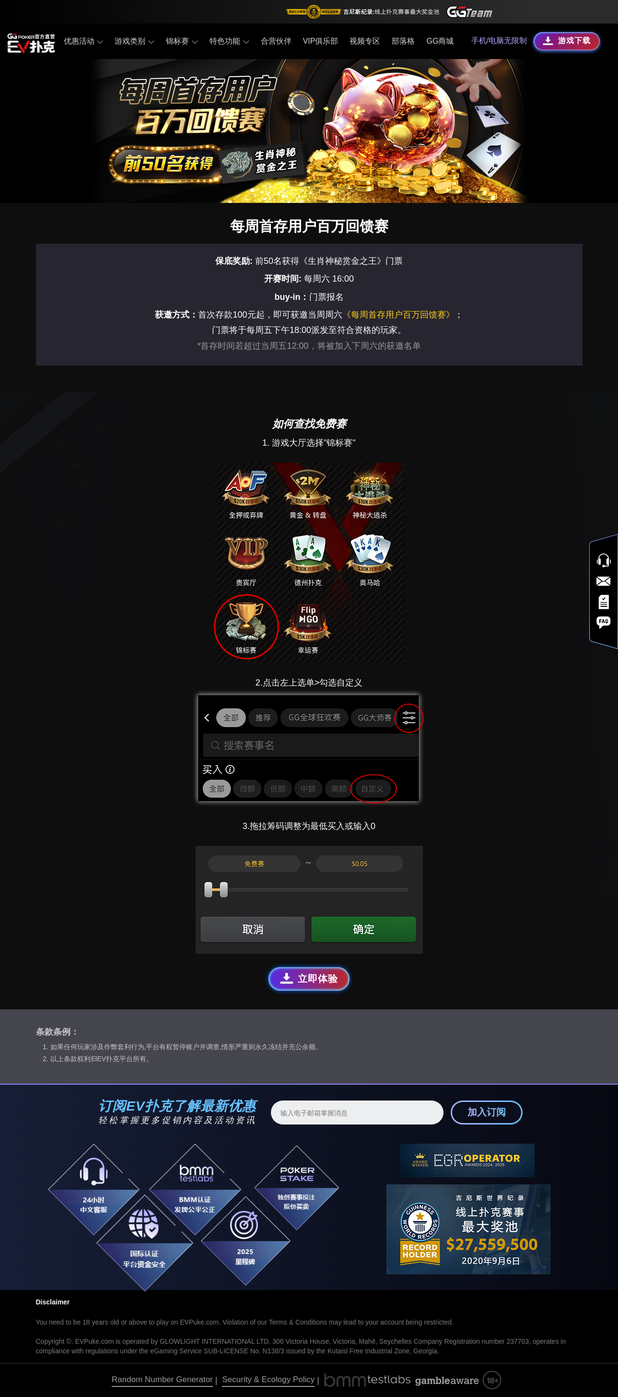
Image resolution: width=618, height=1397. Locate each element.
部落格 (402, 41)
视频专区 (364, 41)
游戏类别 (135, 41)
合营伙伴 (274, 41)
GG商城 (439, 41)
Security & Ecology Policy (268, 1380)
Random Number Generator (162, 1380)
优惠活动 (84, 41)
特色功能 (228, 41)
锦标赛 (181, 41)
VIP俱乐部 (319, 41)
